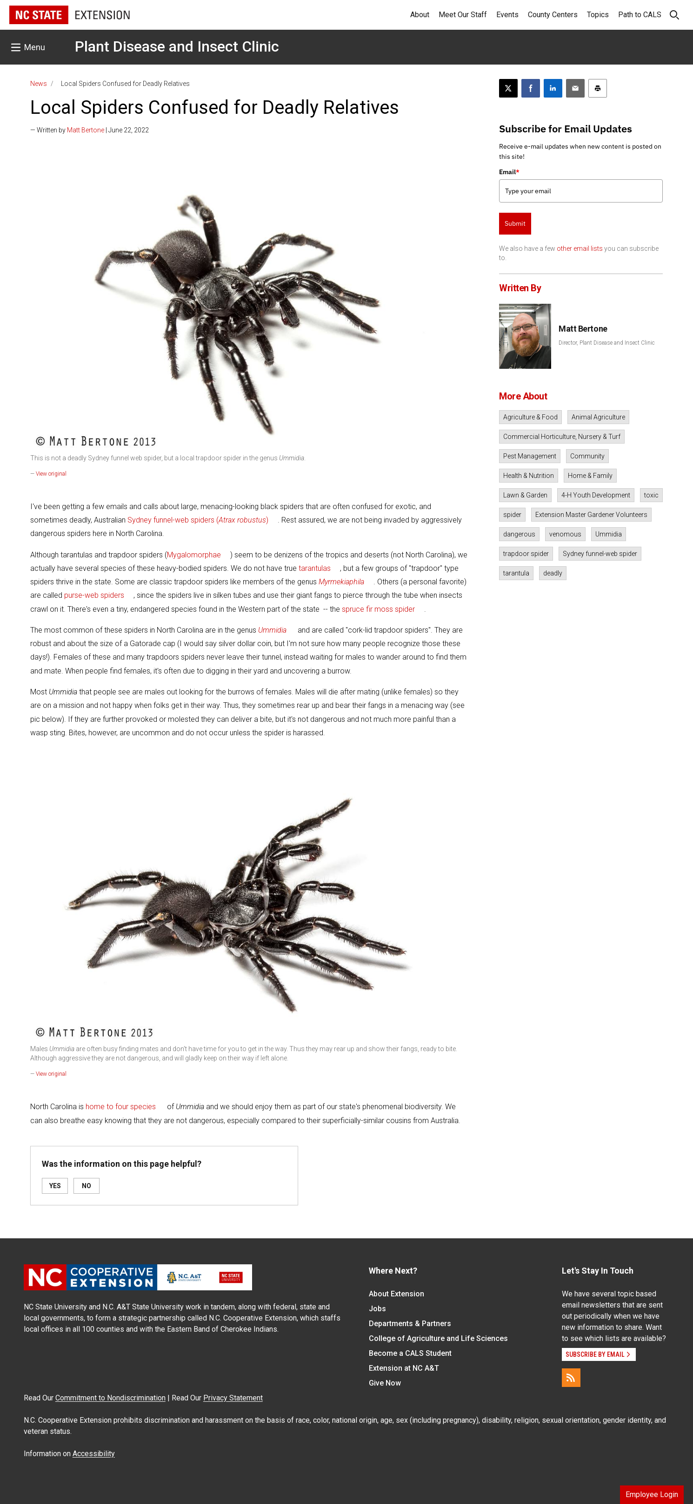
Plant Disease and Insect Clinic (177, 46)
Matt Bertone (85, 130)
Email (509, 172)
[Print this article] (597, 88)
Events (507, 14)
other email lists (580, 248)
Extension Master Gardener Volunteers (591, 514)
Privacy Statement (233, 1397)
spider (512, 514)
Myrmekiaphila (341, 581)
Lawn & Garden (525, 495)
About (419, 14)
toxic (651, 495)
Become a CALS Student (410, 1353)
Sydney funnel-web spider (600, 553)
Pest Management (529, 456)
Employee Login (652, 1494)
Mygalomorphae (194, 554)
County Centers (553, 14)
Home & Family (590, 475)
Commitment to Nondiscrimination (110, 1397)
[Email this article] (575, 88)
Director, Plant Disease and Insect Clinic (607, 343)
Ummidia (608, 534)
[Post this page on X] (508, 88)
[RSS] (571, 1377)
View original (51, 474)
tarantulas (315, 568)
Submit (515, 223)
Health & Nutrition (528, 475)
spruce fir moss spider (378, 609)
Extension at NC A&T (404, 1368)
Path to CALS (639, 14)
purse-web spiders (94, 595)
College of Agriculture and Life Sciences (438, 1338)
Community (587, 456)
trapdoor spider (526, 553)
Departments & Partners (410, 1323)
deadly (552, 573)
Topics (598, 14)
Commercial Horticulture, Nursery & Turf (561, 436)
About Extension (396, 1293)
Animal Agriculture (598, 417)
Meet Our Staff (463, 14)
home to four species (121, 1106)
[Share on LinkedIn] (553, 88)
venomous (565, 534)
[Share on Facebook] (530, 88)
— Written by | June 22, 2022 (89, 130)
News (38, 83)
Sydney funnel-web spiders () (197, 520)
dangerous (519, 534)
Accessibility (94, 1453)
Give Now (385, 1383)
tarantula (516, 573)
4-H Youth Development (595, 495)
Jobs (377, 1308)
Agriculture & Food (530, 417)
